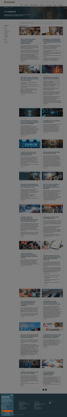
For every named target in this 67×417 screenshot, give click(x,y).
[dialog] (33, 208)
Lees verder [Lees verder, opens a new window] (6, 402)
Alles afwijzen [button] (7, 413)
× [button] (12, 395)
